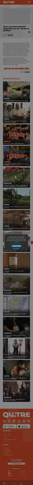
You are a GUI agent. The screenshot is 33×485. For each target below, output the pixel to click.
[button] (16, 243)
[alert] (16, 242)
